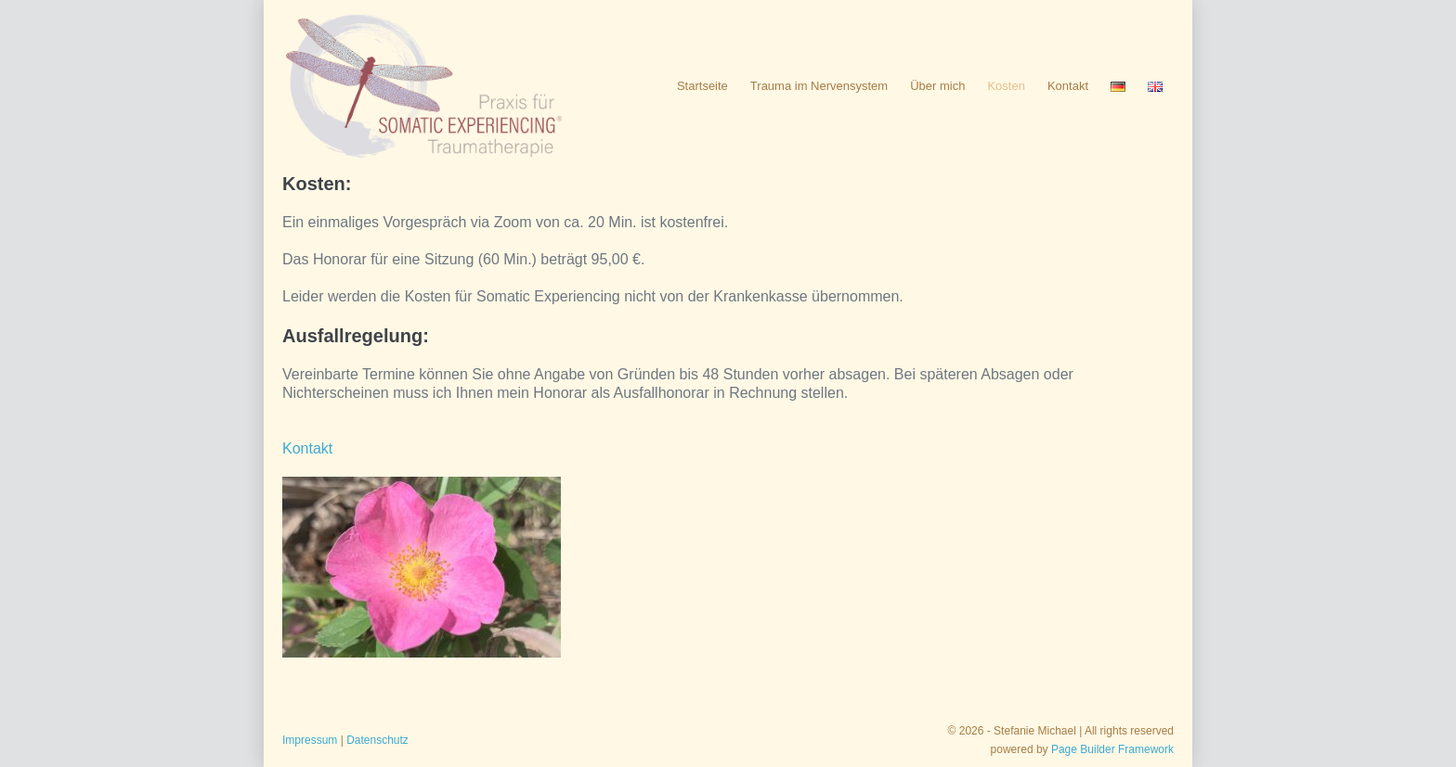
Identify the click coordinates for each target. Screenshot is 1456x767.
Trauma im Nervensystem (819, 86)
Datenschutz (377, 740)
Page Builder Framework (1112, 749)
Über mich (937, 86)
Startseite (702, 86)
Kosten (1005, 86)
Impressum (309, 740)
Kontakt (1067, 86)
